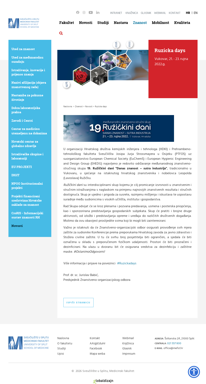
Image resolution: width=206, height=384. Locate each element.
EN (196, 12)
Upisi (60, 353)
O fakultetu (64, 343)
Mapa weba (97, 353)
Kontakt (174, 13)
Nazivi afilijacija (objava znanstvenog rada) (28, 84)
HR (188, 12)
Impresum (128, 353)
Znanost (140, 22)
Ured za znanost (23, 49)
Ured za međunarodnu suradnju (27, 59)
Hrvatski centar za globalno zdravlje (24, 143)
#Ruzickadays (126, 263)
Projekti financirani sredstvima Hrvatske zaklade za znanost (26, 200)
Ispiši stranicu (78, 302)
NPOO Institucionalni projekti (27, 185)
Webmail (160, 13)
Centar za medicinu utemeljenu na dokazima (29, 131)
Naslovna (63, 338)
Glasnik (146, 13)
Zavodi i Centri (22, 120)
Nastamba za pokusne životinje (27, 97)
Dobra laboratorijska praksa (25, 110)
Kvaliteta (182, 22)
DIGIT (15, 175)
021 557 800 (174, 343)
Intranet (116, 13)
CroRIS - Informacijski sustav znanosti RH (27, 215)
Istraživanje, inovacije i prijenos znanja (28, 72)
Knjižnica (132, 13)
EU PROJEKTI (21, 167)
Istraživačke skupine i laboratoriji (27, 156)
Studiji (103, 22)
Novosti (85, 22)
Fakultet (66, 22)
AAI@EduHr (97, 343)
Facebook (96, 348)
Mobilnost (160, 22)
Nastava (121, 22)
